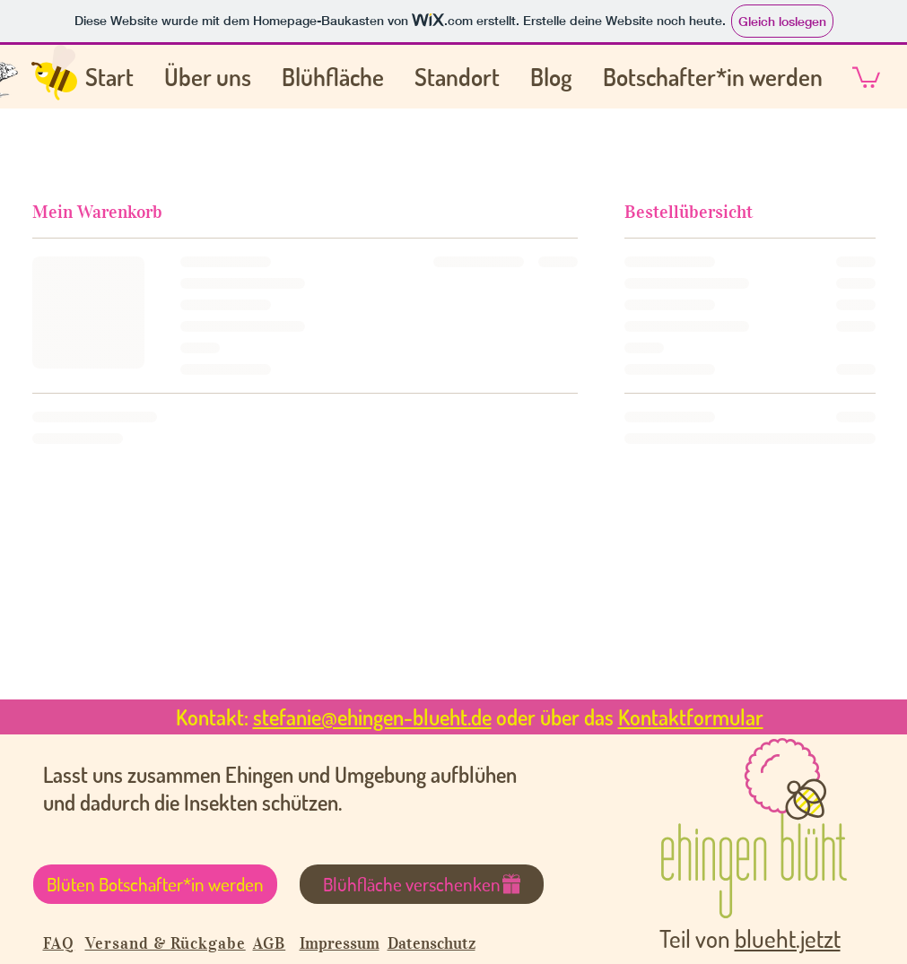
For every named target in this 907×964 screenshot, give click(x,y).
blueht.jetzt (788, 938)
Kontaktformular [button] (690, 717)
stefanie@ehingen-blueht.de (372, 717)
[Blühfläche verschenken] (422, 884)
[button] (866, 76)
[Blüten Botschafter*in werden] (155, 884)
